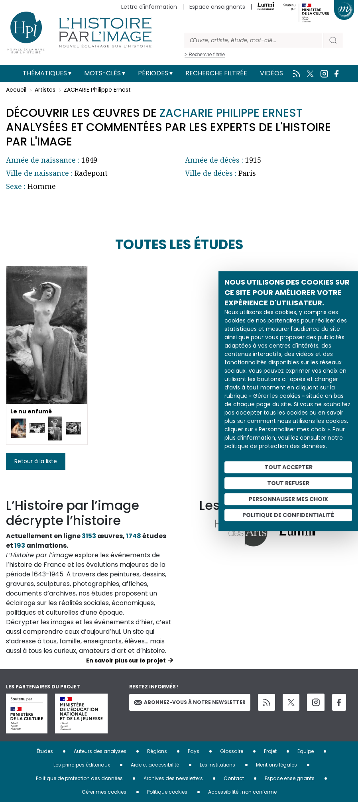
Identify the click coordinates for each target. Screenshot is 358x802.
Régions (157, 751)
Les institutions (217, 764)
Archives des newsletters (173, 778)
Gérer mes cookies (104, 791)
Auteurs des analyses (100, 751)
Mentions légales (276, 764)
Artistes (45, 90)
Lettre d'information (149, 7)
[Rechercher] (254, 40)
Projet (270, 751)
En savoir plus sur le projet (126, 660)
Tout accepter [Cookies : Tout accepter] (288, 467)
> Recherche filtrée (205, 54)
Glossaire (231, 751)
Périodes (153, 73)
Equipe (305, 751)
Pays (193, 751)
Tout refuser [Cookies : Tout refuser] (288, 483)
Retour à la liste (35, 461)
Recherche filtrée (216, 73)
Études (45, 751)
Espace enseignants (217, 7)
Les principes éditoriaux (81, 764)
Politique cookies (167, 791)
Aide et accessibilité (155, 764)
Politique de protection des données (79, 778)
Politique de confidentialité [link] (288, 515)
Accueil (16, 90)
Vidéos (271, 73)
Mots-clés (102, 73)
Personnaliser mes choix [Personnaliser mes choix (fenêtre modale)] (288, 499)
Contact (234, 778)
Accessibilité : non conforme (242, 791)
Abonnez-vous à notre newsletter (190, 702)
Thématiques (45, 73)
